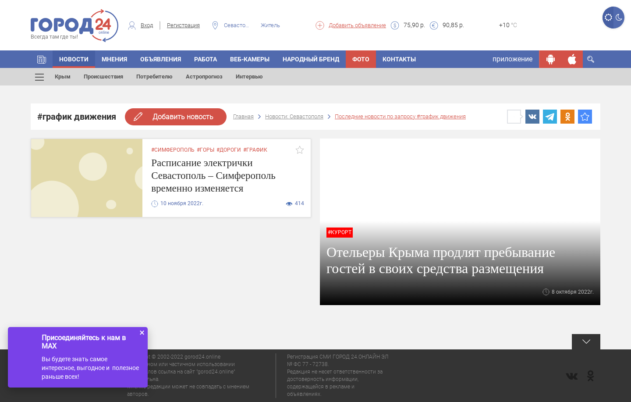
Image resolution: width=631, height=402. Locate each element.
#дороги (228, 150)
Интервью (249, 76)
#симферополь (173, 150)
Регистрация (183, 25)
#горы (205, 150)
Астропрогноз (204, 76)
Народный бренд (311, 59)
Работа (205, 59)
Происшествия (103, 76)
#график (255, 150)
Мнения (114, 59)
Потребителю (154, 76)
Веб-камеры (249, 59)
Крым (63, 76)
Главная (243, 116)
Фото (360, 59)
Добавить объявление (357, 25)
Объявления (160, 59)
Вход (147, 25)
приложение (512, 59)
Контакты (399, 59)
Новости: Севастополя (294, 116)
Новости (74, 59)
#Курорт (339, 232)
